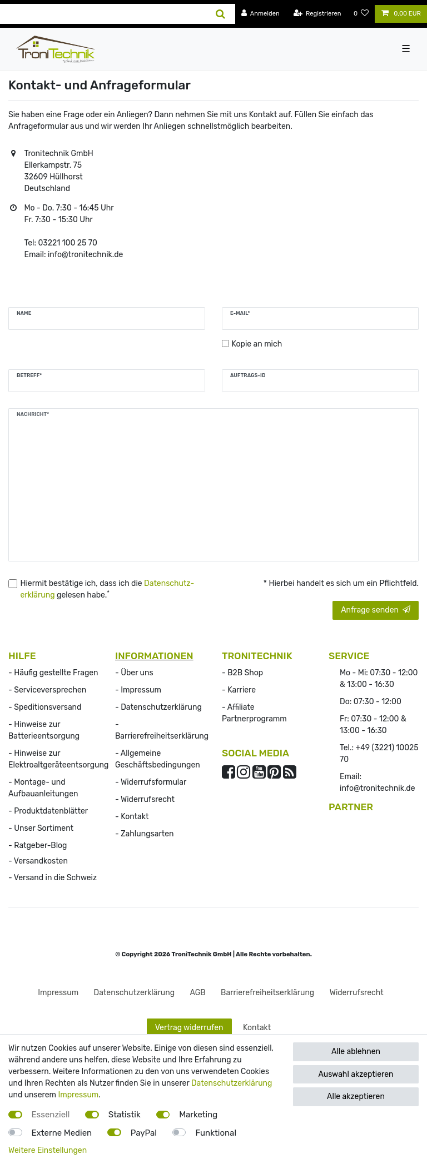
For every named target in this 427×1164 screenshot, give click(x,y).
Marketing (198, 1115)
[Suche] (220, 14)
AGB (198, 992)
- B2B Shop (242, 673)
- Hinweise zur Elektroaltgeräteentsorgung (58, 759)
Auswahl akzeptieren (355, 1074)
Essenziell (51, 1115)
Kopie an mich (257, 344)
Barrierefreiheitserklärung (267, 992)
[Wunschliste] (361, 14)
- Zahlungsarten (144, 834)
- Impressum (138, 690)
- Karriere (239, 690)
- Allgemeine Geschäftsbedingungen (157, 759)
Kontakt (257, 1027)
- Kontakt (132, 816)
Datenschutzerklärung (231, 1083)
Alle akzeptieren (356, 1096)
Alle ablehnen (355, 1051)
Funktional (215, 1133)
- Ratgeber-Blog (37, 845)
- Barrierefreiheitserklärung (161, 730)
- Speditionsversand (44, 707)
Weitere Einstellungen (47, 1150)
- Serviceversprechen (47, 690)
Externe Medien (62, 1133)
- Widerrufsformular (150, 782)
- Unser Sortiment (40, 828)
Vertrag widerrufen (189, 1027)
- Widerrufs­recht (145, 799)
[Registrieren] (317, 14)
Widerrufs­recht (357, 992)
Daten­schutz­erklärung (134, 992)
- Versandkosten (38, 861)
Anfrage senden (375, 610)
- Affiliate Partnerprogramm (254, 713)
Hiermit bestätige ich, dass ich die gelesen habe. (108, 589)
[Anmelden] (260, 14)
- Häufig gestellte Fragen (53, 673)
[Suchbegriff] (103, 14)
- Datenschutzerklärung (158, 707)
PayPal (144, 1133)
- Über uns (134, 673)
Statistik (124, 1115)
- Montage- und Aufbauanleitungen (43, 788)
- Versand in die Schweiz (52, 877)
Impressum (58, 992)
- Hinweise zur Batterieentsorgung (44, 730)
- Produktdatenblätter (48, 811)
